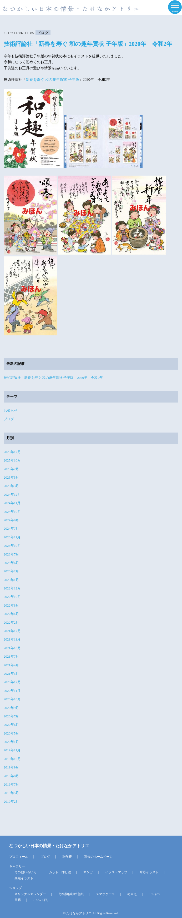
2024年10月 (12, 512)
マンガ (88, 872)
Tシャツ (154, 894)
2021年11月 (12, 639)
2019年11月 (12, 750)
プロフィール (18, 857)
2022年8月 (11, 605)
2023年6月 (11, 563)
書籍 (17, 900)
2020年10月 (12, 699)
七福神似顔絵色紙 (71, 894)
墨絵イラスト (23, 878)
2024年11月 (12, 503)
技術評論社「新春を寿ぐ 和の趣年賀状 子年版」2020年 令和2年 (88, 44)
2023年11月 (12, 537)
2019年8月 (11, 776)
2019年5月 (11, 793)
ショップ (15, 888)
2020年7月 (11, 716)
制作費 (67, 857)
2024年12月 (12, 495)
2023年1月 (11, 580)
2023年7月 (11, 554)
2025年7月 (11, 469)
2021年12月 (12, 631)
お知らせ (10, 411)
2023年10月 (12, 546)
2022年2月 (11, 622)
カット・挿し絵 (60, 872)
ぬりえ (132, 894)
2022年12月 (12, 588)
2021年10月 (12, 648)
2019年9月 (11, 767)
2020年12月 (12, 682)
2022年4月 (11, 614)
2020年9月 (11, 708)
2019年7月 (11, 784)
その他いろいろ (25, 872)
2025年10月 (12, 460)
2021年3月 (11, 674)
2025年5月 (11, 477)
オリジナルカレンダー (30, 894)
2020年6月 (11, 725)
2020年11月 (12, 691)
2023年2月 (11, 571)
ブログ (9, 419)
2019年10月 (12, 759)
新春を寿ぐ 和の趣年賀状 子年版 (52, 80)
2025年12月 (12, 452)
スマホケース (105, 894)
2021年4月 (11, 665)
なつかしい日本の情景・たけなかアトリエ (49, 845)
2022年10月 (12, 597)
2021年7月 (11, 656)
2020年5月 (11, 733)
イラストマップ (116, 872)
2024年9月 (11, 520)
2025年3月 (11, 486)
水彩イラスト (149, 872)
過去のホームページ (98, 857)
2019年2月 (11, 801)
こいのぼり (41, 900)
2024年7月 (11, 528)
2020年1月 (11, 742)
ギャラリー (17, 866)
